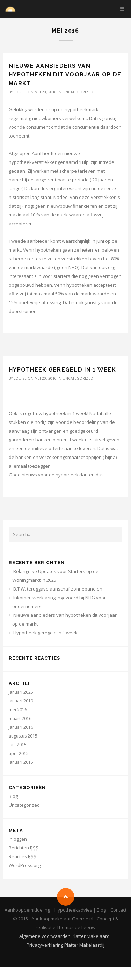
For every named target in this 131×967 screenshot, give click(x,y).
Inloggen (18, 839)
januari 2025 (21, 692)
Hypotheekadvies (73, 910)
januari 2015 (21, 762)
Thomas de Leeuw (76, 927)
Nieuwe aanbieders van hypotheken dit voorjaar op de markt (65, 74)
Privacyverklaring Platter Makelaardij (65, 945)
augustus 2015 (23, 736)
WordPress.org (25, 865)
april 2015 (19, 753)
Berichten (23, 848)
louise (20, 91)
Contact (118, 910)
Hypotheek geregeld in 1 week (62, 369)
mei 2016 (18, 710)
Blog (13, 796)
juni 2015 (18, 745)
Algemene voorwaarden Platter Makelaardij (65, 936)
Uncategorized (78, 91)
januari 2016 (21, 727)
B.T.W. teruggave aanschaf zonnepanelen (57, 589)
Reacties (22, 856)
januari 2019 (21, 701)
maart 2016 (20, 718)
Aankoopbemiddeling (27, 910)
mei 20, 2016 (46, 91)
